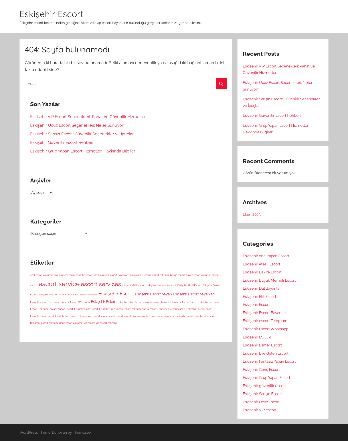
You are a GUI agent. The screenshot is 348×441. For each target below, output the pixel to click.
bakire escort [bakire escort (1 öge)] (136, 275)
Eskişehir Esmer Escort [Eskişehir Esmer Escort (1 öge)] (184, 302)
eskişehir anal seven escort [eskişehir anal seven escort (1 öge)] (161, 285)
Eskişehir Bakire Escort (262, 272)
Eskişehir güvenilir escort (264, 386)
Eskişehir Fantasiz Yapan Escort (269, 361)
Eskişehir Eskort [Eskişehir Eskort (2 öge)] (104, 302)
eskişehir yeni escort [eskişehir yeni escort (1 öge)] (89, 316)
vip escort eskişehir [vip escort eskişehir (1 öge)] (106, 323)
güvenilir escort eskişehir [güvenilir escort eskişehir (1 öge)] (189, 316)
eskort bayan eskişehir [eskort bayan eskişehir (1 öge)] (136, 316)
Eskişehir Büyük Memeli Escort (269, 280)
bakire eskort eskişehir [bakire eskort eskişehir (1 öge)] (156, 275)
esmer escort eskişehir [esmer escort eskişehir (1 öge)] (162, 316)
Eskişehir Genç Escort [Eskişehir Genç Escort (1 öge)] (86, 309)
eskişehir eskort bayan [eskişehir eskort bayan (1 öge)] (130, 302)
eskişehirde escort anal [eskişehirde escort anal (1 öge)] (51, 294)
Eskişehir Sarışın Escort (262, 394)
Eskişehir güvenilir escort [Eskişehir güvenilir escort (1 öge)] (171, 309)
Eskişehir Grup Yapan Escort (266, 377)
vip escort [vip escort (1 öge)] (89, 323)
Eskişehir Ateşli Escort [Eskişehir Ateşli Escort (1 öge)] (189, 285)
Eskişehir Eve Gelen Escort (266, 353)
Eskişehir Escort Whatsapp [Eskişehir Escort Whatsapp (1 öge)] (75, 302)
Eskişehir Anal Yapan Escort (266, 256)
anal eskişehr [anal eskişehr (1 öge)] (61, 275)
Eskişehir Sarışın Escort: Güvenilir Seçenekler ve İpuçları (82, 134)
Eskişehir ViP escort (260, 410)
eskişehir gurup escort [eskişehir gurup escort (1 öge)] (144, 309)
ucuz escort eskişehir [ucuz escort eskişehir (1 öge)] (71, 323)
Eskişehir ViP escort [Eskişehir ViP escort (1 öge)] (66, 316)
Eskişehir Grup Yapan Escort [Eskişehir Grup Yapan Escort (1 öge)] (115, 309)
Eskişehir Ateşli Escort (261, 264)
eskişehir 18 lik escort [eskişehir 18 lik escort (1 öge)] (134, 285)
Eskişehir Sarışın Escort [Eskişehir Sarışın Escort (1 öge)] (199, 309)
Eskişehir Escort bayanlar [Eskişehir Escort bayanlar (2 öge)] (193, 294)
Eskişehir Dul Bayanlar (262, 288)
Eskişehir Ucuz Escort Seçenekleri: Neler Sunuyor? (77, 125)
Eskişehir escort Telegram (265, 320)
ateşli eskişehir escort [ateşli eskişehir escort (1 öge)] (81, 275)
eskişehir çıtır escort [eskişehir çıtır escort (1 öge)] (112, 316)
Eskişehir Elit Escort (259, 296)
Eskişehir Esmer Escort (262, 345)
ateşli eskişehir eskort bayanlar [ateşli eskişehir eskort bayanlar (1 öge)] (111, 275)
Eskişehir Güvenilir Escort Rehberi (61, 142)
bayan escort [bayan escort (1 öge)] (177, 275)
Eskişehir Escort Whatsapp (265, 329)
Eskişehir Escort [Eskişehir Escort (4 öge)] (116, 294)
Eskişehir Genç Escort (261, 369)
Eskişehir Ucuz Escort (261, 402)
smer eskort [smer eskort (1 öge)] (210, 316)
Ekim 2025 (252, 214)
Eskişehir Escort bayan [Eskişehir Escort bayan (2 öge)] (153, 294)
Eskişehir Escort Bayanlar (264, 312)
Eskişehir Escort (51, 13)
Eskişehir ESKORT (258, 337)
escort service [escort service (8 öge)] (59, 284)
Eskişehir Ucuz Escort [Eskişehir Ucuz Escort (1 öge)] (42, 316)
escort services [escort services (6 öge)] (101, 284)
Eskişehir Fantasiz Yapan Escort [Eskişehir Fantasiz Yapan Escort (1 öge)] (56, 309)
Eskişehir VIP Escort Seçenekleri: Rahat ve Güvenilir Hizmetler (88, 116)
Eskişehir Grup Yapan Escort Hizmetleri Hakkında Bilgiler (82, 151)
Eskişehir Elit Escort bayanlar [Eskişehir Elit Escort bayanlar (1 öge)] (81, 294)
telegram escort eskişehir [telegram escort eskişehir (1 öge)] (44, 323)
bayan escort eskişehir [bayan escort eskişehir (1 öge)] (198, 275)
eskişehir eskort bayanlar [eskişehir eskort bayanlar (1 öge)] (157, 302)
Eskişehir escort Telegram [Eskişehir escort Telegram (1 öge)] (44, 302)
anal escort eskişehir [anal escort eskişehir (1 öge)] (41, 275)
